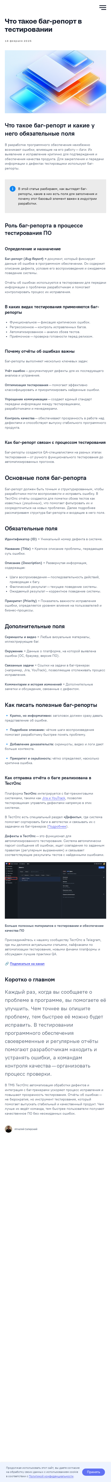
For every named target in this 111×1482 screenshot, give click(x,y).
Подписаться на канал (27, 964)
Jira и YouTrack (53, 798)
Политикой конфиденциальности (51, 1476)
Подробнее (57, 826)
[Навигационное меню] (102, 7)
